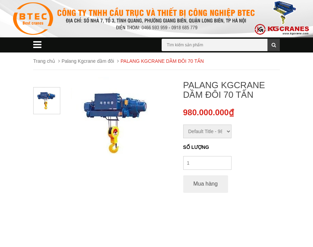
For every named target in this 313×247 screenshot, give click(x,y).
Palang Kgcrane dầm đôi (88, 61)
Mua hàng (205, 184)
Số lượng (196, 147)
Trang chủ (44, 61)
